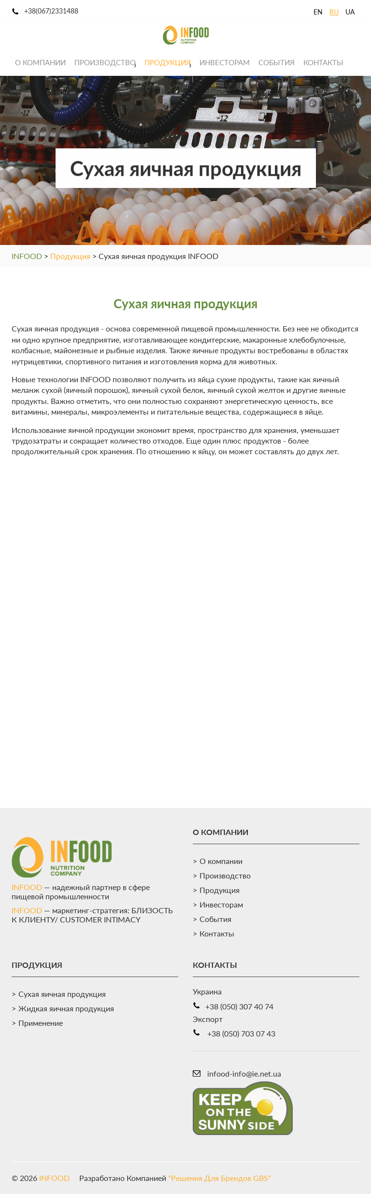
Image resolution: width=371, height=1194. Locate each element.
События (276, 62)
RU (334, 12)
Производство (105, 62)
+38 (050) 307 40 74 (239, 1006)
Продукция (167, 62)
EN (318, 12)
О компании (40, 62)
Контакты (323, 62)
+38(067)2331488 (51, 11)
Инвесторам (225, 62)
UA (350, 12)
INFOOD (27, 255)
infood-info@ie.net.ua (244, 1073)
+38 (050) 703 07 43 (241, 1033)
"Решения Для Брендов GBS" (219, 1177)
